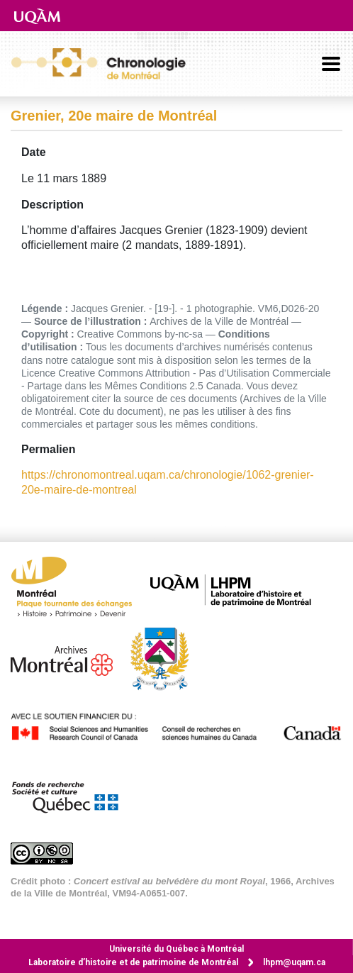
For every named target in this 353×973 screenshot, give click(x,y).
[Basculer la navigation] (331, 63)
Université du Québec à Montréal (176, 949)
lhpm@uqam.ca (294, 962)
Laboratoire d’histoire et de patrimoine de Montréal (133, 962)
